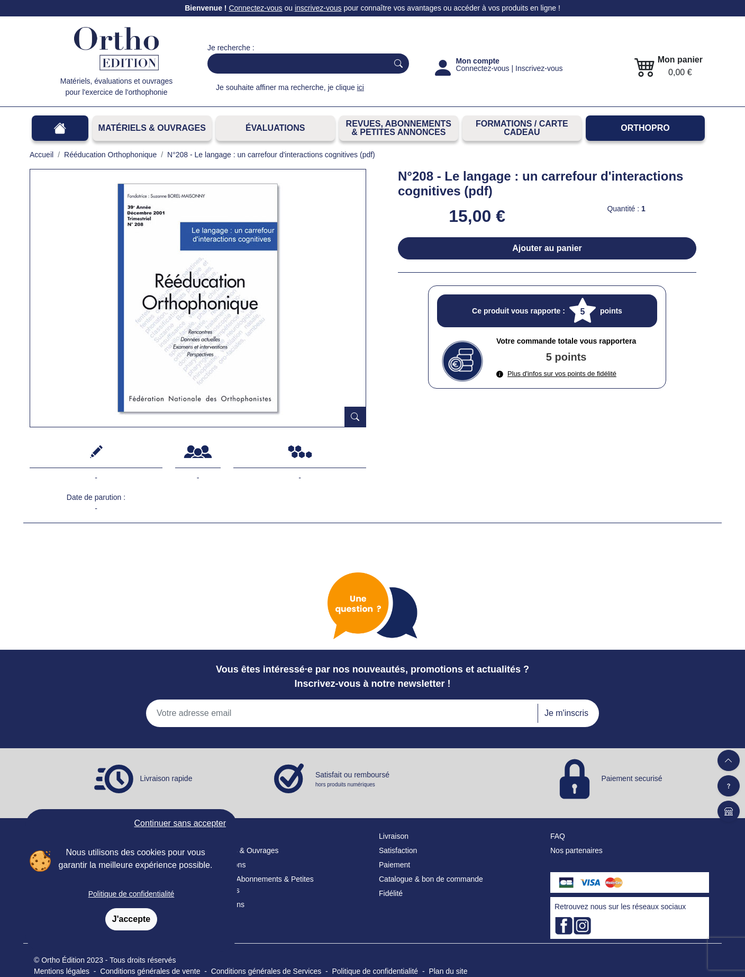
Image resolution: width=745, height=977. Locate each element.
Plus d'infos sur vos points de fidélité (556, 374)
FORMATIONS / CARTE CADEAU (522, 128)
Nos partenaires (576, 850)
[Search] (295, 63)
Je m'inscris (566, 713)
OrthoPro (645, 127)
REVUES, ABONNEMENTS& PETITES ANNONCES (398, 128)
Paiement (394, 865)
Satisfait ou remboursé (352, 779)
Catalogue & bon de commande (431, 879)
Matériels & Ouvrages (152, 127)
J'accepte (131, 919)
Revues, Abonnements (244, 879)
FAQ (557, 836)
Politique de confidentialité (131, 894)
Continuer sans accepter (180, 823)
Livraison (393, 836)
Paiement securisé (631, 778)
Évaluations (275, 127)
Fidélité (391, 893)
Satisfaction (398, 850)
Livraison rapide (166, 778)
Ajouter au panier (547, 248)
